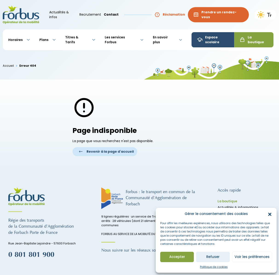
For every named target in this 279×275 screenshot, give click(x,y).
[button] (269, 214)
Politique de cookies (214, 267)
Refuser (213, 256)
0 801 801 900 (31, 254)
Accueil (8, 66)
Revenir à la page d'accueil (106, 151)
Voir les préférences (252, 256)
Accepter (177, 256)
